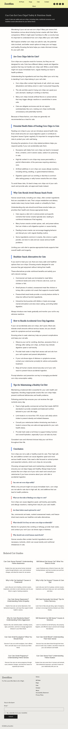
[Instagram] (54, 4)
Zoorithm (9, 4)
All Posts (38, 680)
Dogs (37, 682)
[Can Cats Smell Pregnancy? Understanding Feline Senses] (18, 661)
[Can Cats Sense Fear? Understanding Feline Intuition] (50, 661)
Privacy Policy (39, 695)
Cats (37, 685)
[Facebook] (57, 4)
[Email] (33, 709)
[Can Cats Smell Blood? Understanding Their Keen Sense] (50, 642)
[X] (60, 4)
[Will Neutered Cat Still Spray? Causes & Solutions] (50, 623)
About (37, 690)
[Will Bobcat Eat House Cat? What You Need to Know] (50, 567)
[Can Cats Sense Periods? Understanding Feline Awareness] (18, 567)
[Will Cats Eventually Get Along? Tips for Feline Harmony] (50, 604)
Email (6, 706)
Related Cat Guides (13, 553)
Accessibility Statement (42, 692)
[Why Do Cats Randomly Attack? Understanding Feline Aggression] (18, 623)
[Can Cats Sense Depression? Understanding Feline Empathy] (18, 604)
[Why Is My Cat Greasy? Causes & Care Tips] (50, 585)
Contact (38, 688)
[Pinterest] (63, 4)
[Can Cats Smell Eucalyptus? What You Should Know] (18, 642)
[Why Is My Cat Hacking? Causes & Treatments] (18, 585)
